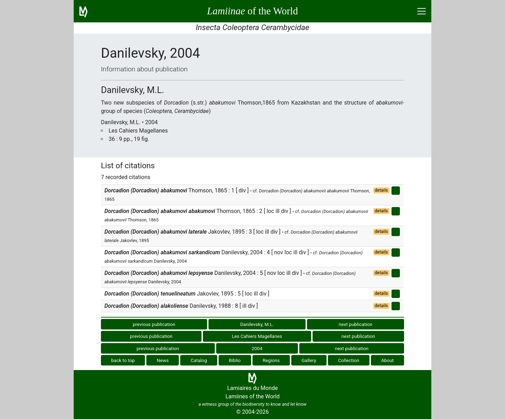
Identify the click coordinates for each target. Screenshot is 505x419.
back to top (123, 360)
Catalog (199, 360)
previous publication (154, 324)
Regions (271, 360)
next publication (355, 324)
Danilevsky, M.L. (257, 324)
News (163, 360)
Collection (348, 360)
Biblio (235, 360)
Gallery (309, 360)
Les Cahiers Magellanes (257, 336)
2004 (256, 348)
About (387, 360)
